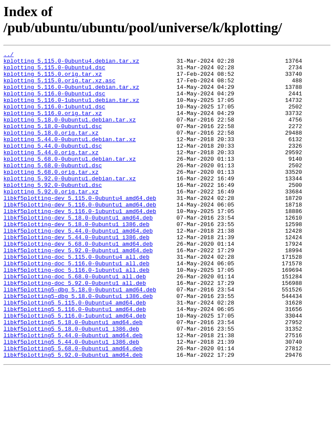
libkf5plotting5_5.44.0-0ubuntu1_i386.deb (71, 400)
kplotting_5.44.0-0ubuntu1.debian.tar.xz (69, 157)
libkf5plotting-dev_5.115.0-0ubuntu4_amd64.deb (79, 228)
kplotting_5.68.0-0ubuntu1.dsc (52, 189)
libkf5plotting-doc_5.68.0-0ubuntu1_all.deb (74, 322)
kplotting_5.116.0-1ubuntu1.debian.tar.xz (71, 110)
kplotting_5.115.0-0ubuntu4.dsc (54, 71)
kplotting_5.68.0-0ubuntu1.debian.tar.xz (69, 181)
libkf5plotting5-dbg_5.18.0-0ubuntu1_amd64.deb (79, 338)
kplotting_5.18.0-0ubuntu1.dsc (52, 142)
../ (8, 55)
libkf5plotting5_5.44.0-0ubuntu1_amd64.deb (73, 392)
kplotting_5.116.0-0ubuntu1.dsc (54, 102)
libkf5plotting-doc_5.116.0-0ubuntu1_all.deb (76, 306)
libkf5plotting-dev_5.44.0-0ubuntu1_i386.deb (76, 275)
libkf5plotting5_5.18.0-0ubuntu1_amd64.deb (73, 377)
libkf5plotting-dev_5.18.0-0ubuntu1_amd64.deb (78, 251)
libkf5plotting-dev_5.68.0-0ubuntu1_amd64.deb (78, 283)
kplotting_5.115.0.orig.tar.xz (52, 79)
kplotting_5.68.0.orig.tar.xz (50, 196)
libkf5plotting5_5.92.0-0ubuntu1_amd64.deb (73, 416)
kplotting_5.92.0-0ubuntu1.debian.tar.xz (69, 204)
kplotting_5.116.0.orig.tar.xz (52, 126)
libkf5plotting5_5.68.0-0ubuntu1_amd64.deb (73, 408)
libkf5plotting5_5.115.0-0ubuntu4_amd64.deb (74, 353)
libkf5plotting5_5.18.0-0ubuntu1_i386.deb (71, 385)
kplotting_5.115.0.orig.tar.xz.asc (59, 87)
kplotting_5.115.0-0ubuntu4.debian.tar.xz (71, 63)
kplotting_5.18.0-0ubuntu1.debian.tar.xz (69, 134)
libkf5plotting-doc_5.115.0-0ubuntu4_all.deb (76, 298)
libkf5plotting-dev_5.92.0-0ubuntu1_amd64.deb (78, 291)
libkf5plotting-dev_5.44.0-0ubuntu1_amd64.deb (78, 267)
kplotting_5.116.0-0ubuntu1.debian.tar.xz (71, 94)
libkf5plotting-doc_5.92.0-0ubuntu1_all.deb (74, 330)
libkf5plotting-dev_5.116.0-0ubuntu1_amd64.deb (79, 236)
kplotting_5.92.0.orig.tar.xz (50, 220)
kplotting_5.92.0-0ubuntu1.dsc (52, 212)
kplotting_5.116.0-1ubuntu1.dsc (54, 118)
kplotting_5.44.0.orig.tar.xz (50, 173)
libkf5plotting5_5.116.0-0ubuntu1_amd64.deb (74, 361)
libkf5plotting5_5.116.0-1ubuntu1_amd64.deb (74, 369)
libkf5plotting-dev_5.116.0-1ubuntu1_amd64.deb (79, 243)
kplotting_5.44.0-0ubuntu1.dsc (52, 165)
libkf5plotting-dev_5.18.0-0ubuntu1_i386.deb (76, 259)
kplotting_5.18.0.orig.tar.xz (50, 149)
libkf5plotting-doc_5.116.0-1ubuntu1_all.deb (76, 314)
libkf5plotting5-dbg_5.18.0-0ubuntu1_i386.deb (78, 345)
